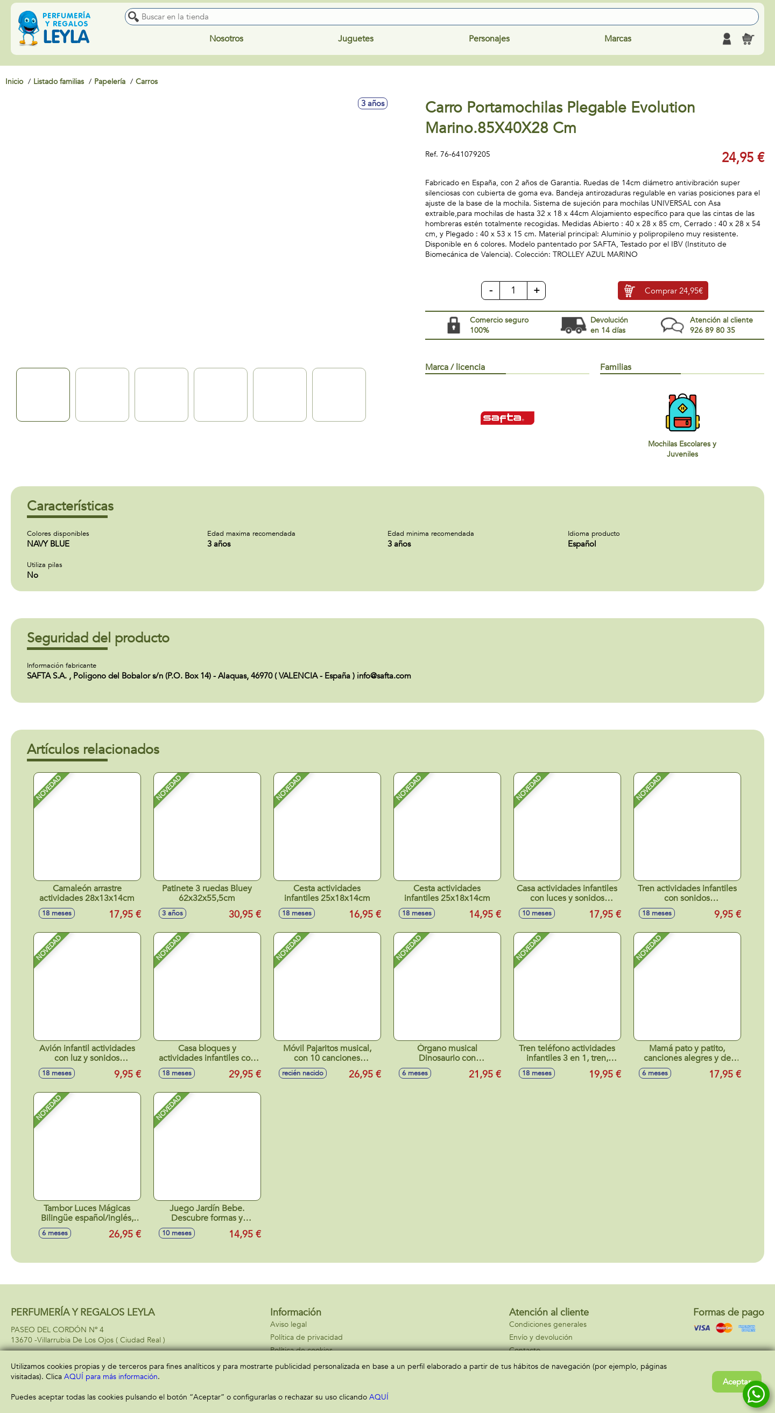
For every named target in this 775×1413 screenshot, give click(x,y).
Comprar (674, 290)
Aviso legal (288, 1324)
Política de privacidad (306, 1337)
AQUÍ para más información (111, 1377)
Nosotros (226, 39)
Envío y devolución (541, 1337)
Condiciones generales (548, 1324)
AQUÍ (379, 1397)
